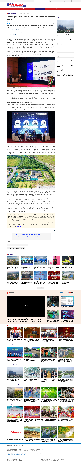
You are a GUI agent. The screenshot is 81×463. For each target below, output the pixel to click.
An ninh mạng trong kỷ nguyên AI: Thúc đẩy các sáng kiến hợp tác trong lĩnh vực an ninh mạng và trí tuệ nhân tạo (54, 267)
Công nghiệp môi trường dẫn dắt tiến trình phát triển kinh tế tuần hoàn (14, 400)
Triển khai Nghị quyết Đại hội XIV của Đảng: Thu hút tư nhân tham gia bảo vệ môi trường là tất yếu (49, 400)
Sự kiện (11, 8)
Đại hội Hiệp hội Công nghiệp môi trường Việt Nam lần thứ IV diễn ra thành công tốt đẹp (48, 340)
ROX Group (25, 244)
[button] (26, 306)
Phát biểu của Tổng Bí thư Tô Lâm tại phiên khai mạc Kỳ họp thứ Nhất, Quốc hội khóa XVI (31, 340)
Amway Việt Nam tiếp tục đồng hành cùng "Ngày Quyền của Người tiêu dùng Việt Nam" (40, 282)
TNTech (19, 244)
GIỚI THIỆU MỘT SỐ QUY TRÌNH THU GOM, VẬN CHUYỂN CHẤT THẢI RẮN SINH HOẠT (53, 321)
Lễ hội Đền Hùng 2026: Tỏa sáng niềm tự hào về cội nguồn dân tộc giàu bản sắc (65, 420)
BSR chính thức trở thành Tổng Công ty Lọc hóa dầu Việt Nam (26, 267)
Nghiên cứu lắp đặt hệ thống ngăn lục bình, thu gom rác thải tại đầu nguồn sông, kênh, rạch (65, 380)
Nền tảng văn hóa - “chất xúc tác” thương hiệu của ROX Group (18, 32)
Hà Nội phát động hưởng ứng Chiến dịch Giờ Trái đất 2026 (14, 360)
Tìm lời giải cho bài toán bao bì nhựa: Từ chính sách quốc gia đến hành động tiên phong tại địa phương (31, 400)
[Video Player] (26, 306)
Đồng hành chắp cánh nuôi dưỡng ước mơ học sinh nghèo (26, 282)
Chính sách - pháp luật (14, 345)
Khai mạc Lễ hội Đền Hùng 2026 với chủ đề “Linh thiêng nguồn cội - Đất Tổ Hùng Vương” (65, 70)
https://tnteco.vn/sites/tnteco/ (23, 226)
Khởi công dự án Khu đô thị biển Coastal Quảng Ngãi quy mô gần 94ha (12, 267)
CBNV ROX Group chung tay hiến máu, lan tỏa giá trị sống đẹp (27, 234)
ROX (15, 244)
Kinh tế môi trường (39, 8)
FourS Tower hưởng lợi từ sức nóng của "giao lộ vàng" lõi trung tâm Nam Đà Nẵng (65, 75)
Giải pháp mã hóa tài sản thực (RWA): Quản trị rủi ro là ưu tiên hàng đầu (40, 267)
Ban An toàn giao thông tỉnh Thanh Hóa (64, 47)
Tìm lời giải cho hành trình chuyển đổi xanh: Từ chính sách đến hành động (64, 38)
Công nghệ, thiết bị (30, 8)
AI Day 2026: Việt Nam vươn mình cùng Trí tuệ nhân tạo (67, 267)
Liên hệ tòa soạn (65, 1)
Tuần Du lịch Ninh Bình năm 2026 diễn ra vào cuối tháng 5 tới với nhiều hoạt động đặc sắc (65, 65)
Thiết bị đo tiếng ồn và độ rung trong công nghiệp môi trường (65, 35)
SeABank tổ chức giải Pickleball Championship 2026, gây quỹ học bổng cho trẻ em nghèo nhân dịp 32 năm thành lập (54, 282)
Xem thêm (40, 287)
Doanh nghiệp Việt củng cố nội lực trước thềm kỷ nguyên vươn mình (28, 236)
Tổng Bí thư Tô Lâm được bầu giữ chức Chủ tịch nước (15, 340)
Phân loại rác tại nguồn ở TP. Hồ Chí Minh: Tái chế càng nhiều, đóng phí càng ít (48, 360)
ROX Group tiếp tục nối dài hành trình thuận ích (16, 29)
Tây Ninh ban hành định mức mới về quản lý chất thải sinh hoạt (31, 360)
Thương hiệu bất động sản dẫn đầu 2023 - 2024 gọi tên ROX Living (19, 34)
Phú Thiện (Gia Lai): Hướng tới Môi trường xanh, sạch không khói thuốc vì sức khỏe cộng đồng (67, 321)
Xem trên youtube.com (64, 292)
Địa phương (63, 8)
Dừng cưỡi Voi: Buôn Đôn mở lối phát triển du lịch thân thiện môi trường (48, 420)
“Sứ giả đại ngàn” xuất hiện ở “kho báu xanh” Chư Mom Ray (31, 380)
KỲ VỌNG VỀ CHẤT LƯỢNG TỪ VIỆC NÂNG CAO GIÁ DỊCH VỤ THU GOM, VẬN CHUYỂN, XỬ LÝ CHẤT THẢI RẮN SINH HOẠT (67, 307)
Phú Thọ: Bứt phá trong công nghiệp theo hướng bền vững (67, 282)
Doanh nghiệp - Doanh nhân (25, 13)
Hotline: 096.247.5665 (55, 1)
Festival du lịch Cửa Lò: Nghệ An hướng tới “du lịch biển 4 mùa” (65, 50)
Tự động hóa (10, 244)
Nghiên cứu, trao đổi (49, 8)
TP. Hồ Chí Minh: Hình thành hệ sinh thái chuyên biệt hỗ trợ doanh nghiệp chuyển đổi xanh (65, 60)
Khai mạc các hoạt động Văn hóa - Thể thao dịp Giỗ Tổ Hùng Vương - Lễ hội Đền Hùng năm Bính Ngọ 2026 (65, 43)
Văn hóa (57, 8)
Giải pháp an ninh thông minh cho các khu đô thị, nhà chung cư (27, 237)
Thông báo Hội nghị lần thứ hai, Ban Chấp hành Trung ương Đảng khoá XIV (65, 340)
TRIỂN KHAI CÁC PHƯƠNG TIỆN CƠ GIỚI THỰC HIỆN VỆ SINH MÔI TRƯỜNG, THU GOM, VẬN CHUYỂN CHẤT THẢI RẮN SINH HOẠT (24, 320)
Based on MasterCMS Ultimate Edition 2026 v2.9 (16, 454)
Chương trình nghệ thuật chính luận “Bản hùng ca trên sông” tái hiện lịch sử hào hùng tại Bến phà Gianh (65, 55)
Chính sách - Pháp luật (20, 8)
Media (69, 8)
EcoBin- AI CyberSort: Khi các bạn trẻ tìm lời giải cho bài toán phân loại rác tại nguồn (48, 380)
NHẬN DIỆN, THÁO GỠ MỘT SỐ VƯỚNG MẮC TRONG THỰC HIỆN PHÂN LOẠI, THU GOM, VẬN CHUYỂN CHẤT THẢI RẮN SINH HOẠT (53, 307)
